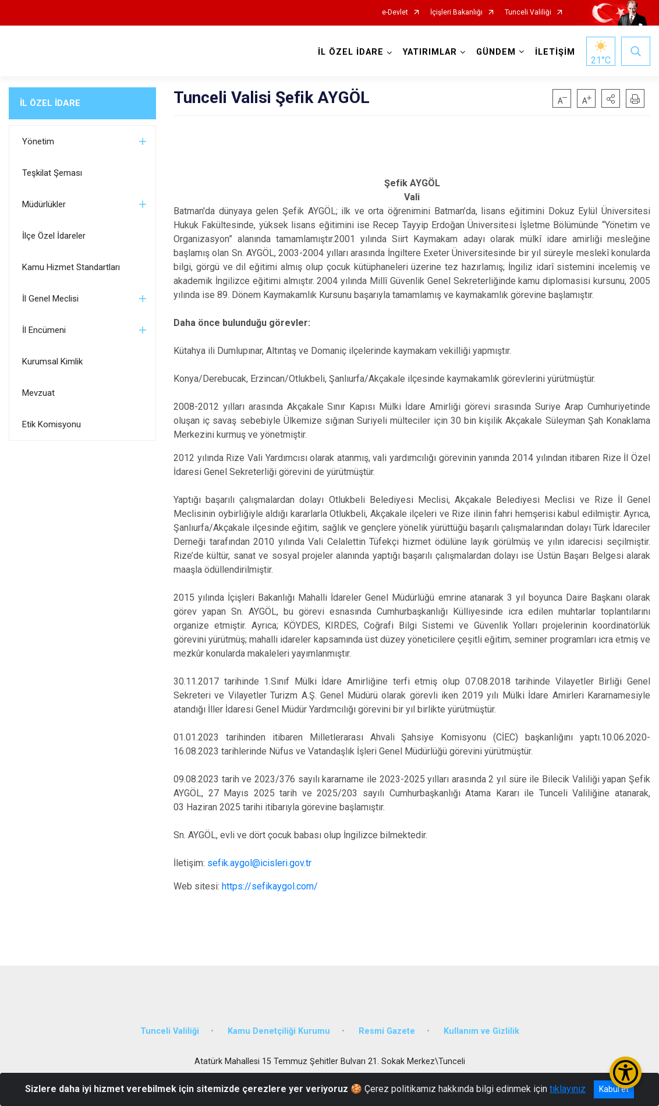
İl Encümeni (44, 330)
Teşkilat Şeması (52, 173)
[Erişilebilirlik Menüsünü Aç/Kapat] (626, 1073)
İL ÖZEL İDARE (50, 103)
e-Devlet (395, 12)
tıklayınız (568, 1088)
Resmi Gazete (387, 1031)
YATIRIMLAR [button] (430, 52)
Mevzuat (38, 393)
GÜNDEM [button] (496, 52)
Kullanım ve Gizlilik (481, 1031)
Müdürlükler (44, 204)
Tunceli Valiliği (528, 12)
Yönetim (38, 141)
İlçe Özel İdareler (54, 236)
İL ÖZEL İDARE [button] (351, 52)
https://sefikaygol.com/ (270, 886)
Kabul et (614, 1089)
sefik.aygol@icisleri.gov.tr (259, 863)
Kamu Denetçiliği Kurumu (279, 1031)
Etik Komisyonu (51, 424)
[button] (610, 98)
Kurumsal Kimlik (52, 361)
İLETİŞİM (555, 52)
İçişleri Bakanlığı (456, 12)
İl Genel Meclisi (50, 298)
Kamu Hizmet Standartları (71, 267)
